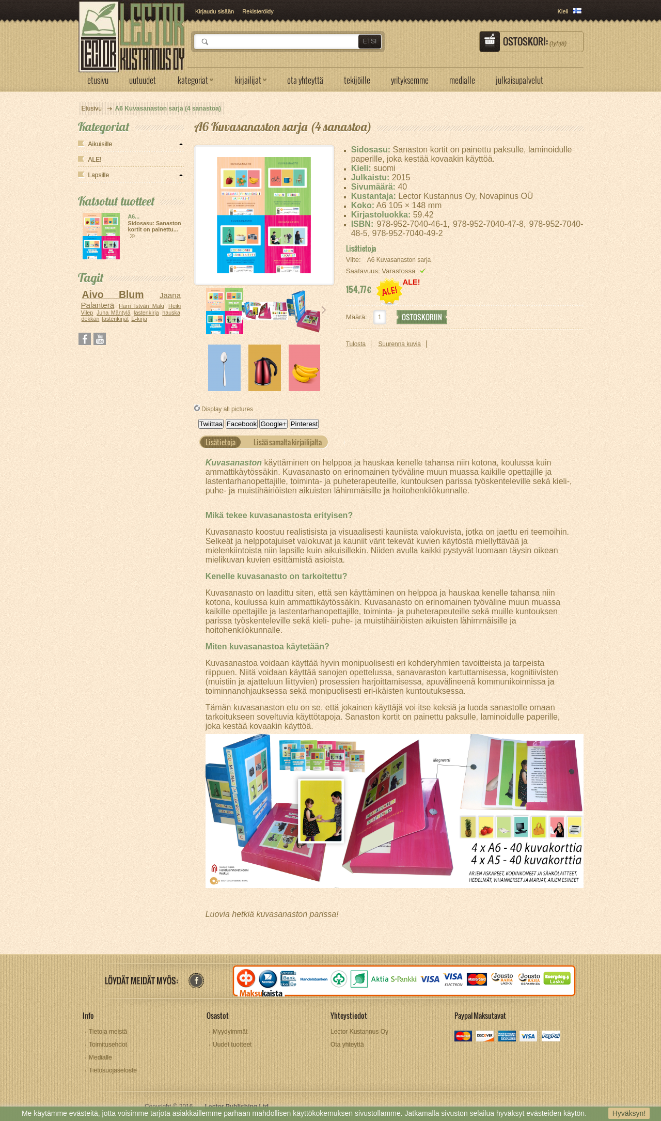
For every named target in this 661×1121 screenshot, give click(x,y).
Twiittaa (211, 424)
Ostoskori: (534, 41)
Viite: (354, 259)
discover (485, 1037)
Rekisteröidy (258, 11)
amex (507, 1037)
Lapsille (98, 175)
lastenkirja (146, 312)
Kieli (563, 11)
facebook (196, 981)
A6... (134, 216)
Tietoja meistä (108, 1031)
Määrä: (356, 317)
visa (529, 1037)
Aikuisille (100, 144)
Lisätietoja (361, 248)
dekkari (91, 319)
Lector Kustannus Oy (359, 1031)
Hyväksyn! (629, 1113)
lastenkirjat (115, 319)
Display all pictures (227, 409)
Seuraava (323, 310)
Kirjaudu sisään (214, 11)
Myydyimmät (230, 1031)
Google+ (273, 424)
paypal (550, 1037)
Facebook (242, 424)
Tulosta (356, 344)
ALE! (95, 159)
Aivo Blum (113, 294)
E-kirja (139, 319)
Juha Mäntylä (114, 312)
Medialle (100, 1057)
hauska (171, 312)
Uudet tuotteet (232, 1044)
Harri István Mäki (141, 306)
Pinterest (304, 424)
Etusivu (92, 108)
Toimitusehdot (108, 1044)
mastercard (464, 1037)
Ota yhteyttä (347, 1044)
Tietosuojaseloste (113, 1070)
